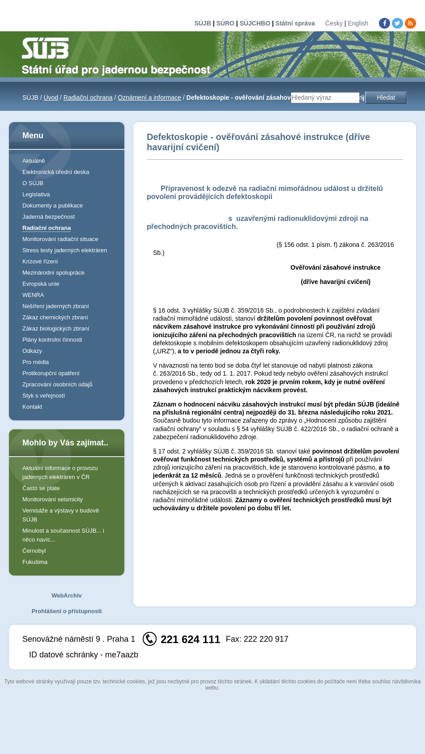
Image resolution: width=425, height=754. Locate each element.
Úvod (50, 97)
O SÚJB (32, 183)
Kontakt (32, 406)
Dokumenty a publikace (52, 205)
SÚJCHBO (255, 23)
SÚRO (225, 23)
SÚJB (202, 23)
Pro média (35, 362)
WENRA (33, 295)
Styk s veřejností (43, 395)
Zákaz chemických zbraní (55, 317)
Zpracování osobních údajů (57, 384)
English (358, 23)
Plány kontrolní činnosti (52, 339)
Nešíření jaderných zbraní (55, 306)
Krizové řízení (40, 261)
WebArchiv (66, 595)
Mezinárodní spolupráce (53, 272)
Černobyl (34, 550)
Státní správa (295, 23)
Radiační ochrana (88, 97)
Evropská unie (40, 283)
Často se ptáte (41, 488)
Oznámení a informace (149, 97)
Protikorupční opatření (51, 373)
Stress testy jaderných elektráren (64, 250)
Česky (334, 23)
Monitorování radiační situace (60, 239)
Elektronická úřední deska (55, 172)
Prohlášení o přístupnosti (67, 611)
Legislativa (36, 194)
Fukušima (34, 562)
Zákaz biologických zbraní (55, 328)
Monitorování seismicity (52, 499)
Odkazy (32, 350)
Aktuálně (33, 160)
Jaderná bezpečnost (48, 216)
